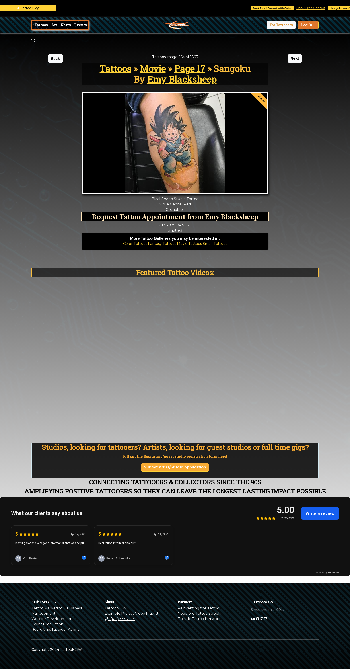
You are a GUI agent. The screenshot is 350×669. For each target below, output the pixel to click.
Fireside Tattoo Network (199, 619)
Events (80, 25)
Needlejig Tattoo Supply (199, 613)
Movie (153, 68)
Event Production (47, 624)
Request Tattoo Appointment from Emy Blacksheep (175, 216)
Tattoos (41, 25)
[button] (281, 25)
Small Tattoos (215, 244)
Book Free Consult (314, 8)
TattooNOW (115, 608)
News (66, 25)
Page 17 (189, 68)
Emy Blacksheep (182, 79)
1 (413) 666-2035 (120, 618)
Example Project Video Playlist (132, 613)
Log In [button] (307, 25)
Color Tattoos (135, 244)
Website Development (51, 619)
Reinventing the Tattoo (198, 608)
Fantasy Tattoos (162, 244)
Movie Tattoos (189, 244)
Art (54, 25)
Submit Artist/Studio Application (175, 467)
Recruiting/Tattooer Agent (55, 629)
